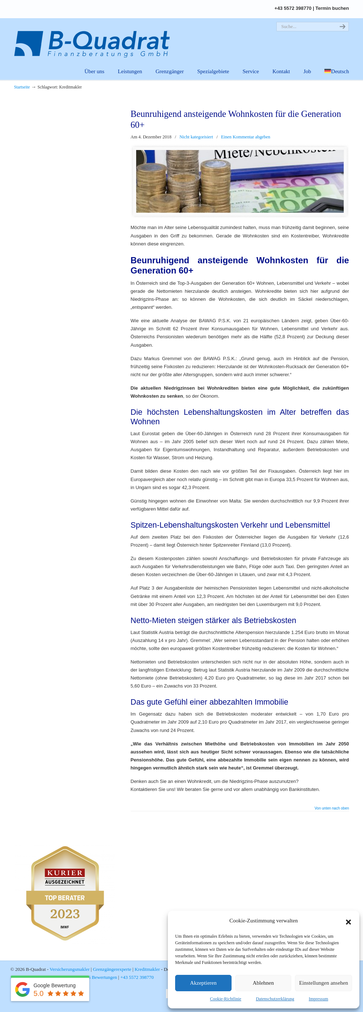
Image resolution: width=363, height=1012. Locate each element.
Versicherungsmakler (70, 969)
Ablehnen (263, 983)
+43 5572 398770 (293, 8)
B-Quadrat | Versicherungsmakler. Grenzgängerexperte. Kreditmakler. (96, 38)
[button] (348, 921)
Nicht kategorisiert (196, 136)
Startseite (22, 87)
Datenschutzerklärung (275, 998)
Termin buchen (332, 8)
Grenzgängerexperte (112, 969)
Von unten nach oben (332, 808)
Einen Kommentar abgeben (245, 136)
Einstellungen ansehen (323, 983)
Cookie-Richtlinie (225, 998)
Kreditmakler (147, 969)
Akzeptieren (203, 983)
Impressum (318, 998)
